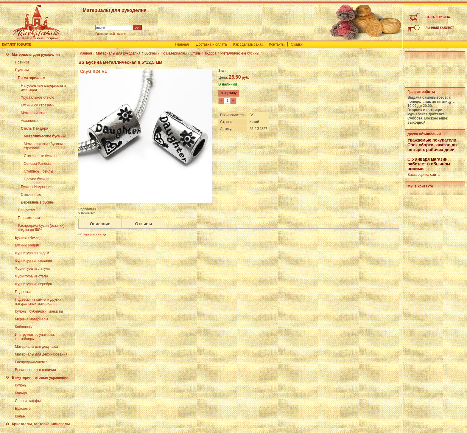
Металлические (34, 113)
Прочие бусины (36, 179)
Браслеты (23, 408)
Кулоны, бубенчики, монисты (39, 311)
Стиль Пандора (34, 128)
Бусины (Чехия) (28, 237)
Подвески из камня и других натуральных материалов (38, 301)
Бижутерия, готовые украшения (40, 377)
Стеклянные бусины (40, 156)
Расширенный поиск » (110, 33)
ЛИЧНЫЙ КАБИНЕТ (440, 28)
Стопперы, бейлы (38, 171)
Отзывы (143, 223)
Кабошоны (23, 327)
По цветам (26, 210)
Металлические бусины (45, 136)
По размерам (29, 218)
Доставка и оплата (211, 44)
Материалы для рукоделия (36, 54)
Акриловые (30, 121)
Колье (20, 416)
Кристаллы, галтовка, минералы (41, 424)
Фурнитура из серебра (33, 284)
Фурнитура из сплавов (33, 261)
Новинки (22, 62)
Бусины (22, 70)
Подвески (23, 292)
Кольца (21, 393)
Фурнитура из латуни (32, 268)
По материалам (31, 78)
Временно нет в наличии (35, 370)
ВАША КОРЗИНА (438, 17)
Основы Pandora (37, 164)
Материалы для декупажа (36, 346)
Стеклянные (31, 195)
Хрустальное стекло (37, 97)
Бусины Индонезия (36, 187)
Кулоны (21, 385)
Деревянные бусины (38, 202)
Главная (182, 44)
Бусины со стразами (38, 105)
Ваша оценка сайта (423, 175)
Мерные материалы (31, 319)
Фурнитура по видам (32, 253)
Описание (100, 223)
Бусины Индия (27, 245)
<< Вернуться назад (92, 234)
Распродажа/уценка (31, 362)
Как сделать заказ (248, 44)
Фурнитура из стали (31, 276)
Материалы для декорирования (41, 354)
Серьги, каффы (28, 401)
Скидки (297, 44)
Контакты (276, 44)
